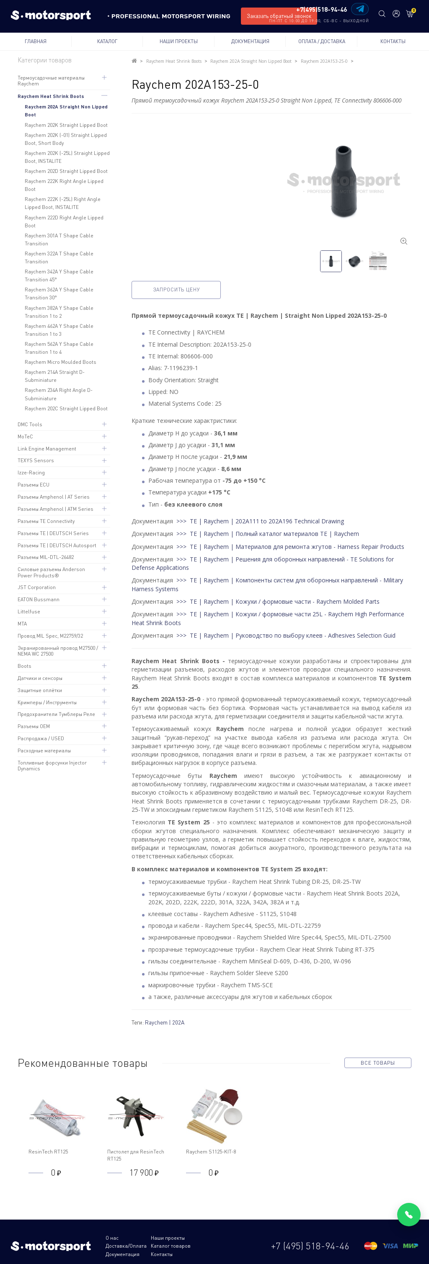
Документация (250, 41)
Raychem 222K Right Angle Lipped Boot (64, 185)
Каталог (107, 41)
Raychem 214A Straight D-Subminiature (55, 376)
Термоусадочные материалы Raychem (51, 81)
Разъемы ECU (33, 484)
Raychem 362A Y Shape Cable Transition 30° (59, 293)
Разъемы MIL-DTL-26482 (46, 557)
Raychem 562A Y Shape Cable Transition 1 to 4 (59, 348)
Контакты (393, 41)
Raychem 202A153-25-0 (323, 61)
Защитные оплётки (40, 690)
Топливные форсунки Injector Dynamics (52, 765)
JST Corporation (37, 587)
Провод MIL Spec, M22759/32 (50, 636)
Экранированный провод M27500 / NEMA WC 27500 (58, 651)
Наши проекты (179, 41)
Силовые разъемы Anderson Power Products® (51, 572)
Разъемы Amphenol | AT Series (54, 497)
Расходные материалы (44, 750)
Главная (36, 41)
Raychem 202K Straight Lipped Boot (66, 125)
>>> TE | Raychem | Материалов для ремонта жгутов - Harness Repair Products (290, 546)
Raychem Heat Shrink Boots (51, 96)
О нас (112, 1238)
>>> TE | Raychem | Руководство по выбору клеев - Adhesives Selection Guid (285, 635)
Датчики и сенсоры (40, 678)
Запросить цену (178, 289)
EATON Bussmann (38, 599)
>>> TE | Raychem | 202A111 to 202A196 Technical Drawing (260, 521)
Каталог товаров (125, 1246)
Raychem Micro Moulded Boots (60, 362)
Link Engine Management (47, 448)
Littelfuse (29, 611)
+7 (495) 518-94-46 (310, 1241)
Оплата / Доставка (321, 41)
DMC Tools (30, 424)
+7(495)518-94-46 (321, 9)
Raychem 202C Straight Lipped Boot (66, 408)
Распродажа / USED (41, 738)
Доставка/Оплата (216, 1238)
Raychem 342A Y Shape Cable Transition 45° (59, 275)
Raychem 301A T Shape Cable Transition (59, 239)
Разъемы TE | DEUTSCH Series (53, 533)
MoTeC (25, 436)
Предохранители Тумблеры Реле (56, 714)
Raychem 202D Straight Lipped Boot (66, 171)
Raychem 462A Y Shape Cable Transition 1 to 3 (59, 330)
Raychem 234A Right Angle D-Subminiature (59, 394)
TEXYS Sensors (36, 460)
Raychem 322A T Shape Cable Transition (59, 257)
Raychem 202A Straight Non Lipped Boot (66, 110)
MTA (22, 623)
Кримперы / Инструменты (47, 702)
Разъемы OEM (34, 726)
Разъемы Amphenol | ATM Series (55, 509)
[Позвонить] (409, 1214)
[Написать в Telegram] (360, 9)
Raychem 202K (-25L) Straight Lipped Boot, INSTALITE (67, 157)
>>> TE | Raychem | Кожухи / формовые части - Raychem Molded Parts (278, 601)
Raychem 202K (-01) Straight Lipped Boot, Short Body (66, 139)
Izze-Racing (31, 472)
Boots (24, 666)
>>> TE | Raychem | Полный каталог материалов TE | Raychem (267, 534)
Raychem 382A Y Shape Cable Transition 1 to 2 (59, 312)
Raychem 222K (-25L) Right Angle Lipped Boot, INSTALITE (63, 203)
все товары (378, 1063)
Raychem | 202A (164, 1022)
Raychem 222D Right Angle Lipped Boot (64, 221)
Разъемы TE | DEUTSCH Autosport (57, 545)
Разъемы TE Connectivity (46, 521)
